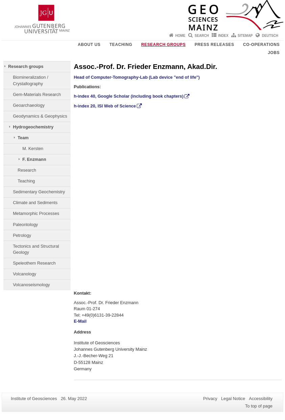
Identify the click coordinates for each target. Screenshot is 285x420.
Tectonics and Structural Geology (36, 249)
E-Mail (81, 321)
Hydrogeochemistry (33, 126)
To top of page (259, 406)
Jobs (274, 52)
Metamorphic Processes (36, 213)
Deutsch (270, 36)
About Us (89, 44)
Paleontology (25, 224)
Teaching (120, 44)
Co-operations (261, 44)
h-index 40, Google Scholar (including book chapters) (129, 96)
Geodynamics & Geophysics (40, 116)
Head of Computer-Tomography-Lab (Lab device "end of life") (137, 77)
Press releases (214, 44)
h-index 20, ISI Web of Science (105, 105)
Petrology (22, 235)
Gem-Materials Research (37, 94)
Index (223, 36)
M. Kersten (32, 148)
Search (202, 36)
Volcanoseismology (31, 284)
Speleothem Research (34, 263)
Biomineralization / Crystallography (30, 80)
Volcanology (24, 273)
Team (23, 137)
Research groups (163, 44)
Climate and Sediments (35, 202)
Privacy (210, 398)
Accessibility (261, 398)
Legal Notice (233, 398)
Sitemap (245, 36)
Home (180, 36)
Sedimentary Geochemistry (39, 191)
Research (27, 170)
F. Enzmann (34, 159)
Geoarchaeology (29, 105)
